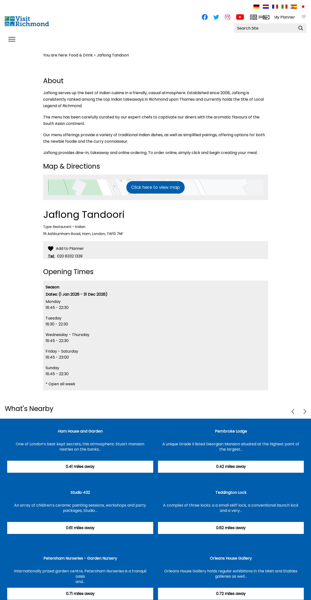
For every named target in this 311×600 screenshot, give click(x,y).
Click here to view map (155, 187)
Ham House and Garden (80, 431)
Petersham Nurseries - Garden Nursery (80, 558)
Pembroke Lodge (231, 431)
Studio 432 (80, 492)
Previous (293, 411)
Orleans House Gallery (231, 558)
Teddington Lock (230, 492)
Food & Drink (81, 55)
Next (305, 411)
